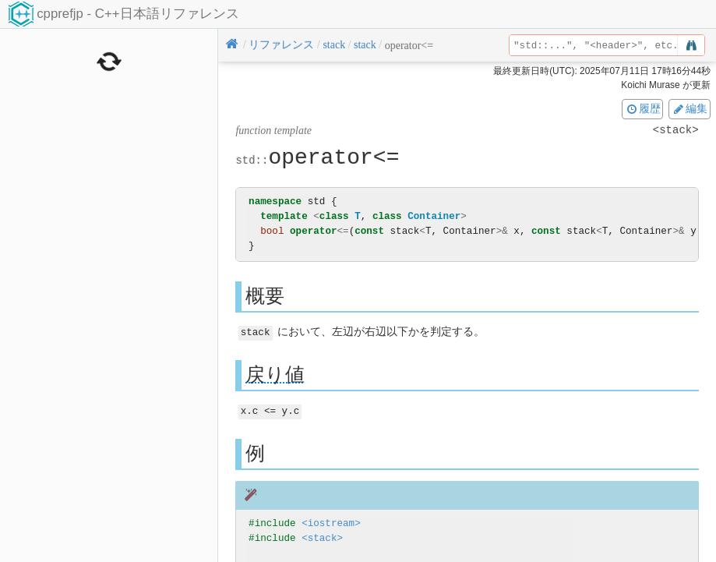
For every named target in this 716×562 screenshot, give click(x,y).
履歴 (643, 108)
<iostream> (331, 521)
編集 (689, 108)
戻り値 (275, 373)
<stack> (322, 536)
